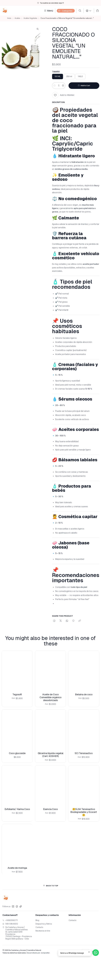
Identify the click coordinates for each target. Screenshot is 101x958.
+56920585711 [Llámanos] (10, 920)
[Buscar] (80, 11)
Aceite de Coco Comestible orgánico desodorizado (50, 691)
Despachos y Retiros (44, 924)
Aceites (17, 18)
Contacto (39, 927)
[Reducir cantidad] (54, 85)
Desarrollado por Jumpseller (38, 953)
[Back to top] (50, 885)
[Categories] (66, 11)
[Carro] (97, 11)
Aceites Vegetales (30, 18)
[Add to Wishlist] (63, 95)
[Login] (88, 11)
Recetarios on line (43, 931)
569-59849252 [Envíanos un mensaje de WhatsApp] (10, 924)
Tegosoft (17, 691)
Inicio (9, 18)
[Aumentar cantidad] (63, 85)
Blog (37, 920)
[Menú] (48, 11)
